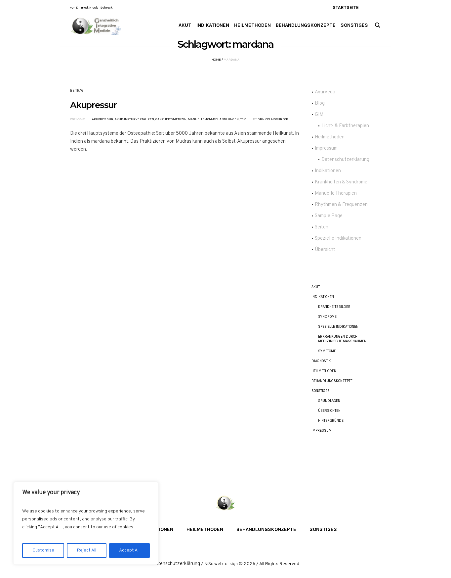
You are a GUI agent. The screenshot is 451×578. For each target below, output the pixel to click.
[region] (86, 523)
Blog (320, 103)
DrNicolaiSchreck (273, 119)
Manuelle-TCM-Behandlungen (213, 119)
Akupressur (93, 105)
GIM (319, 115)
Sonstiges (320, 391)
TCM (243, 119)
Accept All (129, 550)
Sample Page (329, 216)
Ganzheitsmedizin (170, 119)
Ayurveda (325, 92)
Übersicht (325, 250)
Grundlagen (329, 401)
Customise (43, 550)
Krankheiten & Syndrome (341, 182)
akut (315, 287)
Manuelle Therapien (336, 193)
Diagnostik (321, 361)
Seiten (321, 227)
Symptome (327, 351)
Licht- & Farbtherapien (345, 126)
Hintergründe (331, 420)
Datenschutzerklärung (345, 160)
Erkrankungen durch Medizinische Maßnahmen (342, 338)
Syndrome (327, 316)
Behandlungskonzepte (331, 381)
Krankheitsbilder (334, 307)
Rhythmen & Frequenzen (341, 205)
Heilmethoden (330, 137)
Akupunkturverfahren (134, 119)
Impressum (326, 148)
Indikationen (328, 171)
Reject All (86, 550)
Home (216, 60)
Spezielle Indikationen (338, 238)
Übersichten (329, 411)
